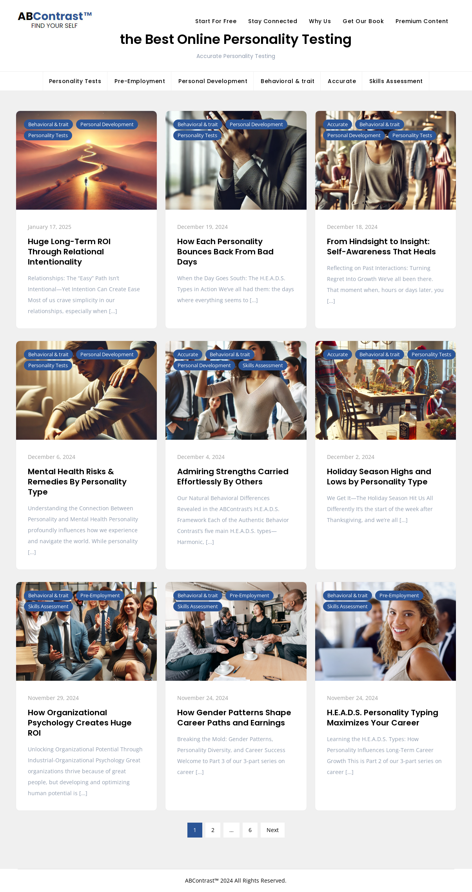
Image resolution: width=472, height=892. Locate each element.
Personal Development (212, 81)
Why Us (320, 21)
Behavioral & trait (287, 81)
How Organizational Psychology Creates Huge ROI (80, 722)
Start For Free (215, 21)
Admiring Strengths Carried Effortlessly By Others (233, 476)
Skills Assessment (396, 81)
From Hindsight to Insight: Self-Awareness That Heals (381, 246)
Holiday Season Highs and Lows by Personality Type (379, 476)
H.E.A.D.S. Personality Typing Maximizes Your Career (382, 717)
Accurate (342, 81)
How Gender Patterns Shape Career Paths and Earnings (234, 717)
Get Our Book (363, 21)
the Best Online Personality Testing (236, 39)
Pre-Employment (139, 81)
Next (273, 830)
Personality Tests (75, 81)
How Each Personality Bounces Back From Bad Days (225, 251)
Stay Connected (272, 21)
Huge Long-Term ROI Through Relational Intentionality (69, 251)
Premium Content (422, 21)
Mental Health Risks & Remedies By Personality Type (77, 481)
